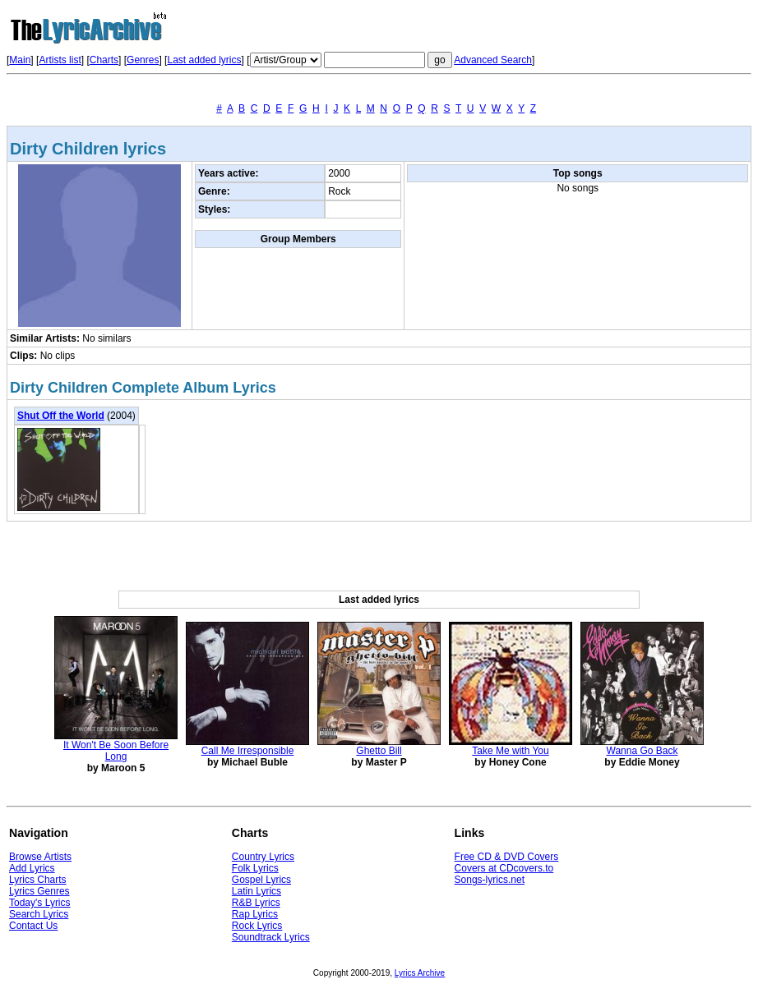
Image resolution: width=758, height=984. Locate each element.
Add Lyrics (32, 868)
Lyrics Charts (38, 879)
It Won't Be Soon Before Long (116, 750)
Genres (143, 60)
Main (19, 60)
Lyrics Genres (39, 891)
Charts (104, 60)
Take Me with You (510, 750)
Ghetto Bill (378, 750)
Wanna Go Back (642, 750)
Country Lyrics (263, 856)
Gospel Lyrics (261, 879)
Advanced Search (493, 60)
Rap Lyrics (255, 914)
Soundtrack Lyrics (271, 937)
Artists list (60, 60)
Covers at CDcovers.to (504, 868)
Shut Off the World (60, 415)
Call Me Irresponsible (247, 750)
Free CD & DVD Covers (507, 856)
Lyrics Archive (420, 972)
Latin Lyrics (256, 891)
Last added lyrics (204, 60)
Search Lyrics (38, 914)
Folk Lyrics (255, 868)
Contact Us (33, 925)
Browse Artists (40, 856)
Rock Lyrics (257, 925)
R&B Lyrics (256, 902)
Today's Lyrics (40, 902)
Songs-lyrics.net (490, 879)
